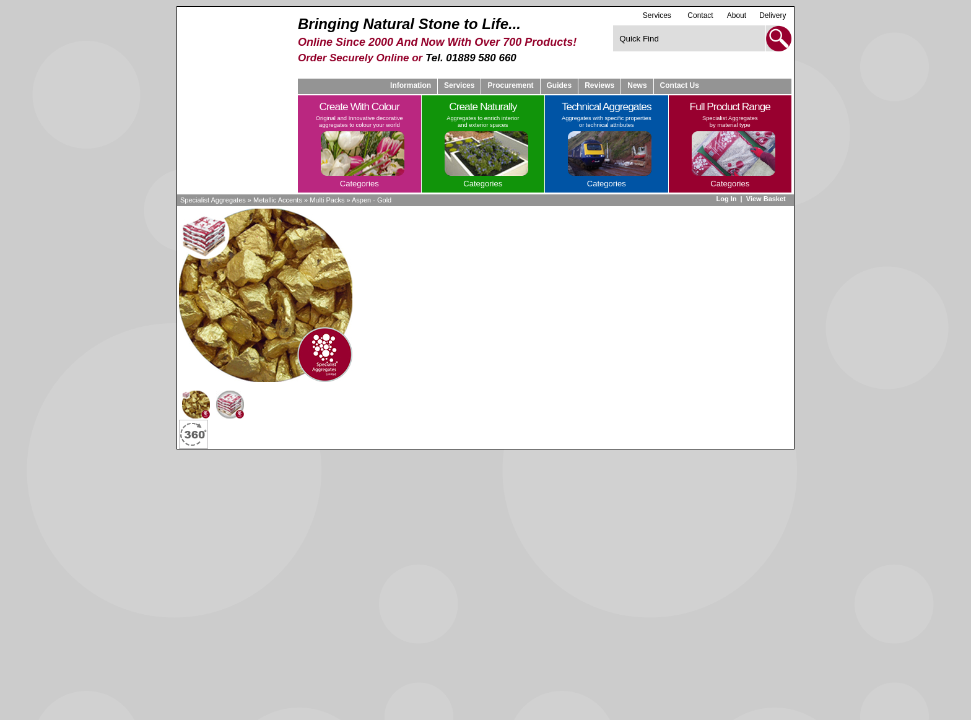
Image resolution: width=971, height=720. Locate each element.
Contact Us (679, 85)
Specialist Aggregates (213, 200)
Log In (726, 198)
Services (657, 15)
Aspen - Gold (371, 200)
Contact (700, 15)
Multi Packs (327, 200)
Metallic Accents (277, 200)
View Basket (767, 198)
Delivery (772, 15)
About (736, 15)
